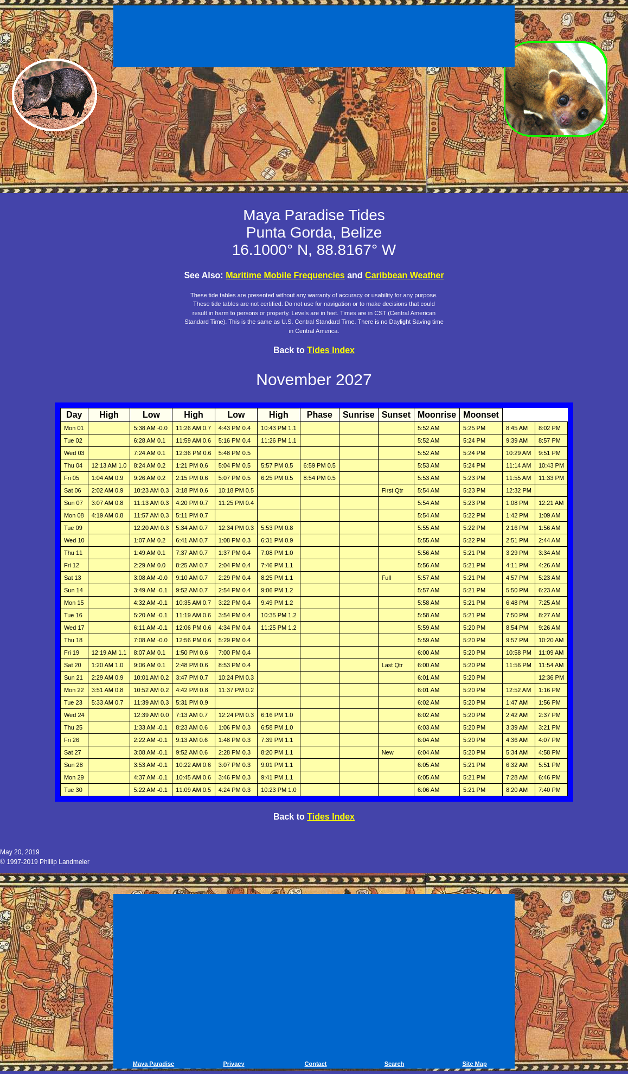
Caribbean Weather (404, 275)
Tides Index (331, 350)
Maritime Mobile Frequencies (285, 275)
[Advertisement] (314, 38)
